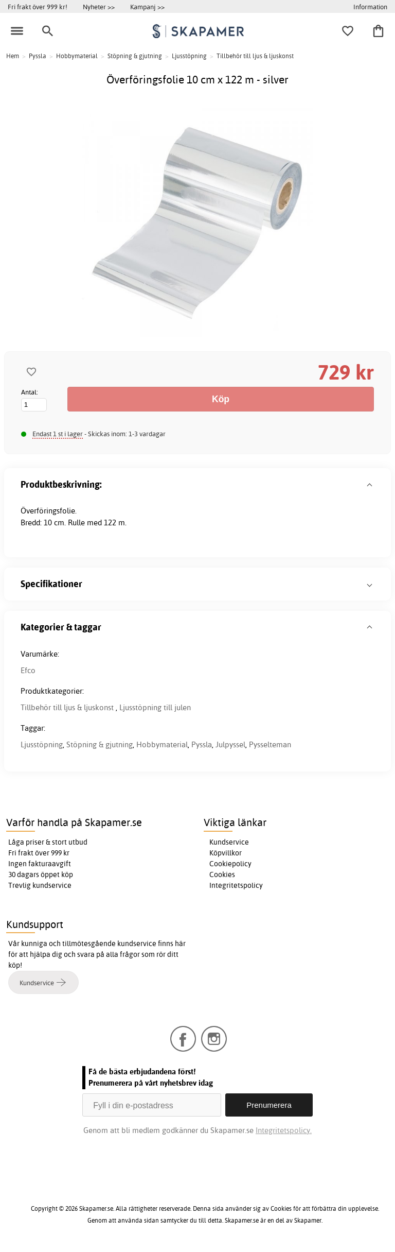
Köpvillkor (225, 852)
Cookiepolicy (230, 863)
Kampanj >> (147, 7)
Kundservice (229, 842)
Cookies (222, 874)
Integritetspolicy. (284, 1130)
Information (370, 7)
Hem (12, 56)
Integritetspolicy (236, 885)
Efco (28, 670)
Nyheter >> (99, 7)
